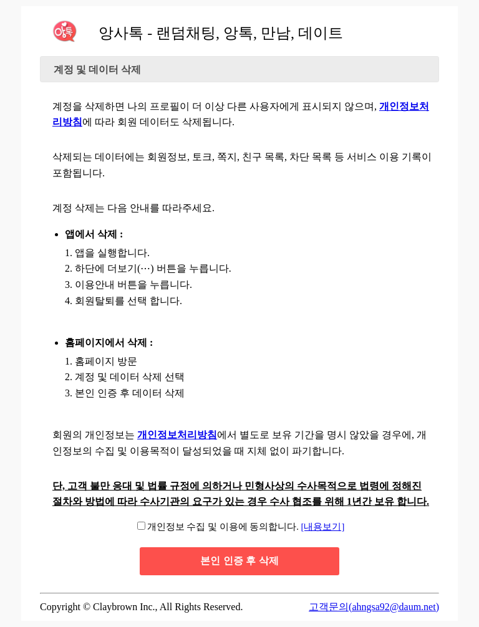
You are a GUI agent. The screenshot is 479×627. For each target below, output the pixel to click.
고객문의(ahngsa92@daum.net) (374, 606)
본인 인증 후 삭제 (239, 560)
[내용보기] (323, 527)
